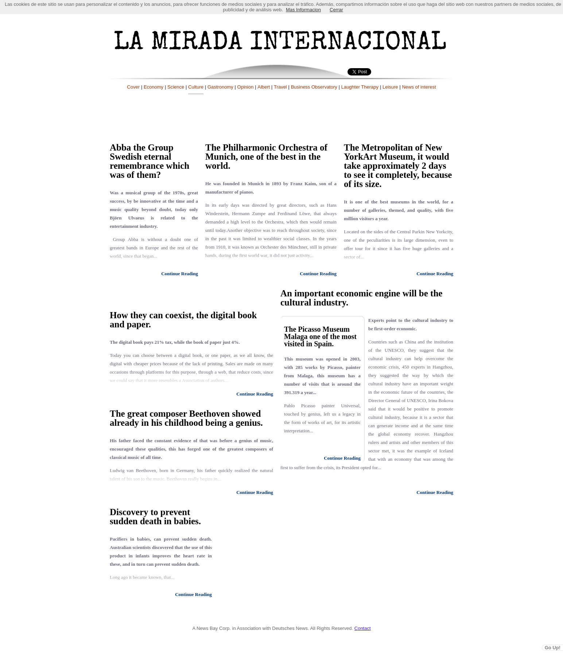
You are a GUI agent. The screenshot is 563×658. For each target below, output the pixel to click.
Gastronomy (220, 87)
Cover (133, 87)
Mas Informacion (303, 9)
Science (175, 87)
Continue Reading (179, 273)
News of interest (419, 87)
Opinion (245, 87)
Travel (280, 87)
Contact (362, 628)
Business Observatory (314, 87)
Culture (195, 87)
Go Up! (552, 647)
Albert (263, 87)
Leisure (390, 87)
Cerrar (336, 9)
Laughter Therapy (359, 87)
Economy (153, 87)
